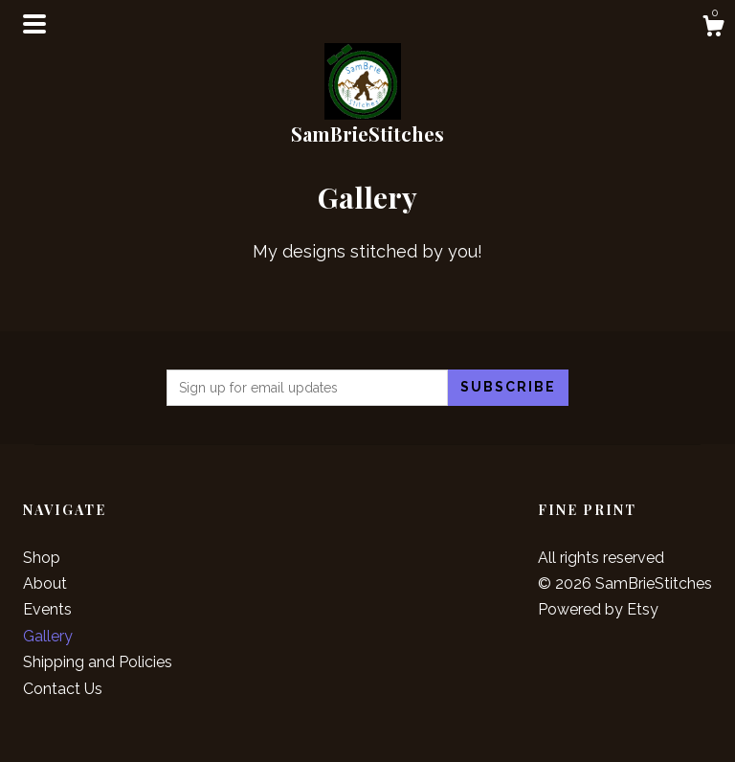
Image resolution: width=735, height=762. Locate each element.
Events (47, 609)
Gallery (48, 636)
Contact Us (62, 689)
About (45, 583)
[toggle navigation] (34, 24)
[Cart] (713, 28)
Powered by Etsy (598, 609)
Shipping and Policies (97, 662)
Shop (41, 558)
